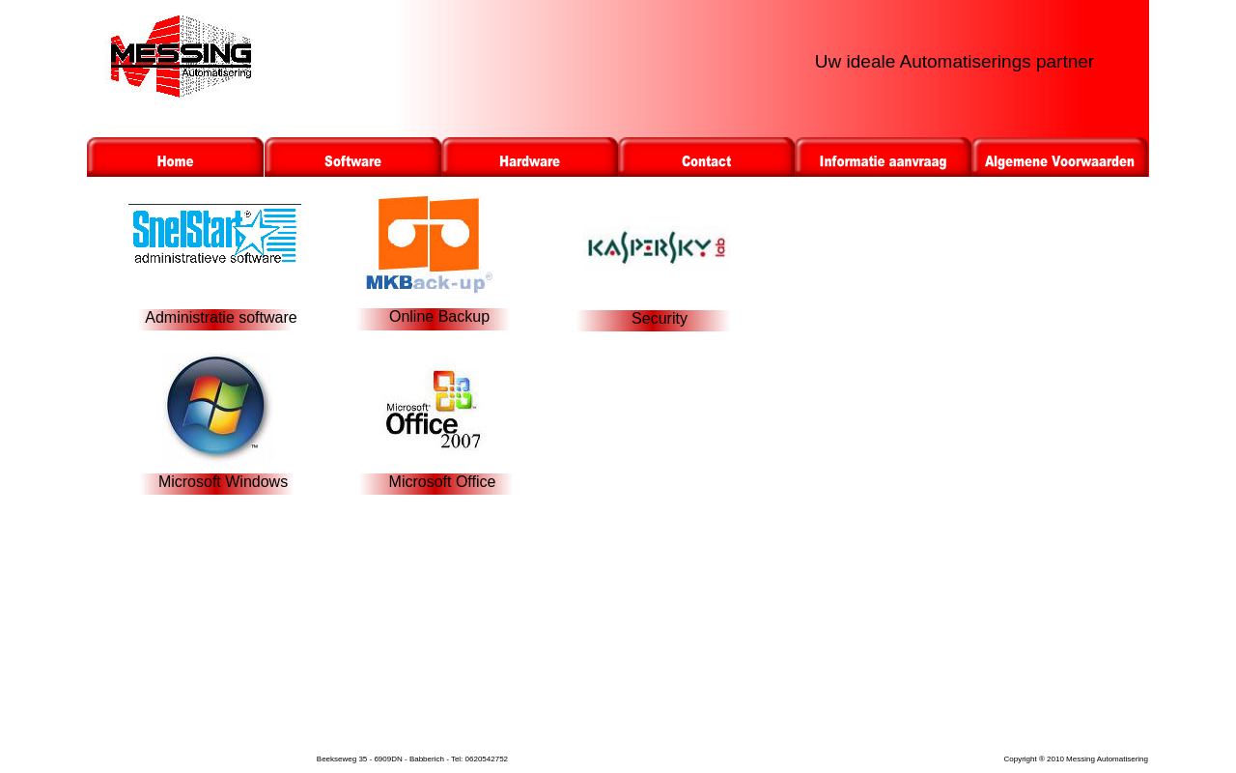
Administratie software (220, 317)
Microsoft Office (442, 481)
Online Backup (439, 316)
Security (660, 318)
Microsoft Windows (223, 481)
